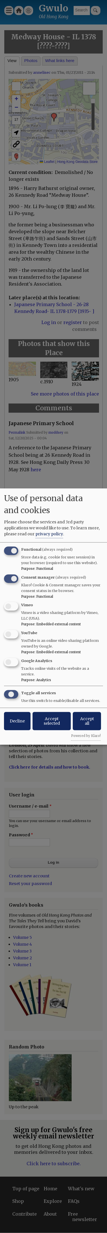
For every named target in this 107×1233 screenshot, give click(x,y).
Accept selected (52, 721)
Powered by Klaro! (86, 736)
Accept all (87, 721)
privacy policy (49, 533)
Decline (17, 721)
